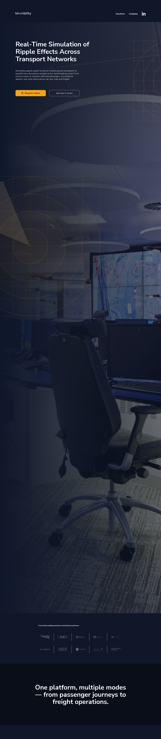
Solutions (120, 13)
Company (133, 13)
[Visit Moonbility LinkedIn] (144, 14)
